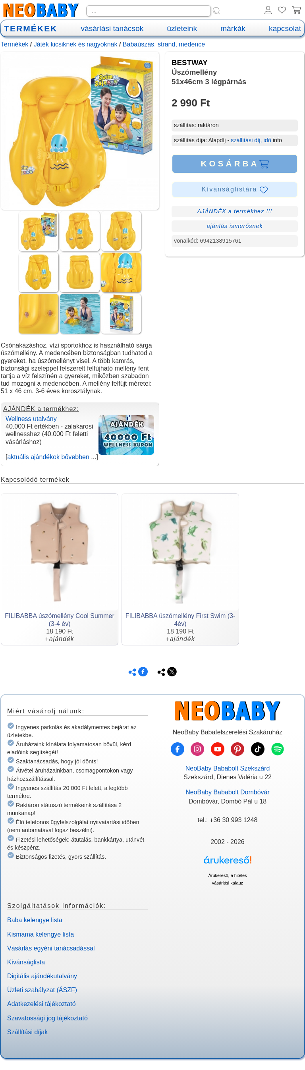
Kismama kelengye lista (40, 934)
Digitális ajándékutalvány (42, 976)
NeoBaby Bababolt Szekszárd (227, 768)
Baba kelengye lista (34, 920)
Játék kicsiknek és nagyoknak (76, 44)
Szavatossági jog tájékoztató (47, 1018)
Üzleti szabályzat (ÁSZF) (42, 990)
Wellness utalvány (31, 418)
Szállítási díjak (27, 1032)
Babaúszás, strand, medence (164, 44)
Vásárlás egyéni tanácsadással (51, 948)
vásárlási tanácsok (112, 28)
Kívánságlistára (235, 190)
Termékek (14, 44)
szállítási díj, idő (251, 140)
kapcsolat (285, 28)
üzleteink (182, 28)
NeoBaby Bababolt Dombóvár (227, 792)
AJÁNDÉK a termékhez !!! (234, 211)
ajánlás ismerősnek (235, 226)
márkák (232, 28)
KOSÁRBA (234, 163)
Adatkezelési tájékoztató (41, 1003)
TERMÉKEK (30, 28)
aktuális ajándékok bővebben (48, 457)
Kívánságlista (26, 962)
